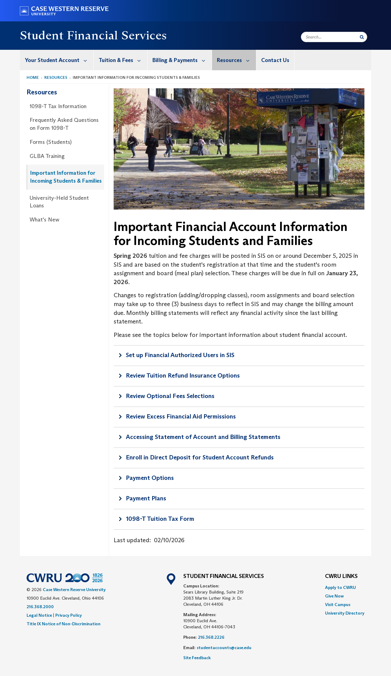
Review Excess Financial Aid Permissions (181, 416)
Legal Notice (39, 615)
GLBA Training (47, 156)
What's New (44, 219)
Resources (236, 60)
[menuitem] (57, 60)
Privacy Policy (68, 615)
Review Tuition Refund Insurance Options (183, 375)
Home (33, 77)
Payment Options (150, 477)
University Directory (344, 613)
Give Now (334, 596)
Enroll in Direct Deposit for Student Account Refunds (200, 457)
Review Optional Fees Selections (170, 396)
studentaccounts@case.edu (224, 647)
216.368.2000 (40, 606)
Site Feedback (197, 657)
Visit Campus (337, 604)
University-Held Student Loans (59, 202)
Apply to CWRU (340, 587)
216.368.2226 (211, 637)
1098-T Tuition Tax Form (160, 518)
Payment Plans (146, 498)
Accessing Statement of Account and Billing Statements (203, 436)
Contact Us (275, 60)
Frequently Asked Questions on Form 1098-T (64, 124)
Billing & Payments (182, 60)
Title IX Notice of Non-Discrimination (63, 624)
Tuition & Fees (123, 60)
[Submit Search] (362, 37)
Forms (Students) (51, 142)
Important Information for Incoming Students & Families (66, 177)
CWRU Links (341, 576)
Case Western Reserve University (74, 589)
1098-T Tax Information (58, 106)
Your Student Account (59, 60)
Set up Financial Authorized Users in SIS (180, 355)
